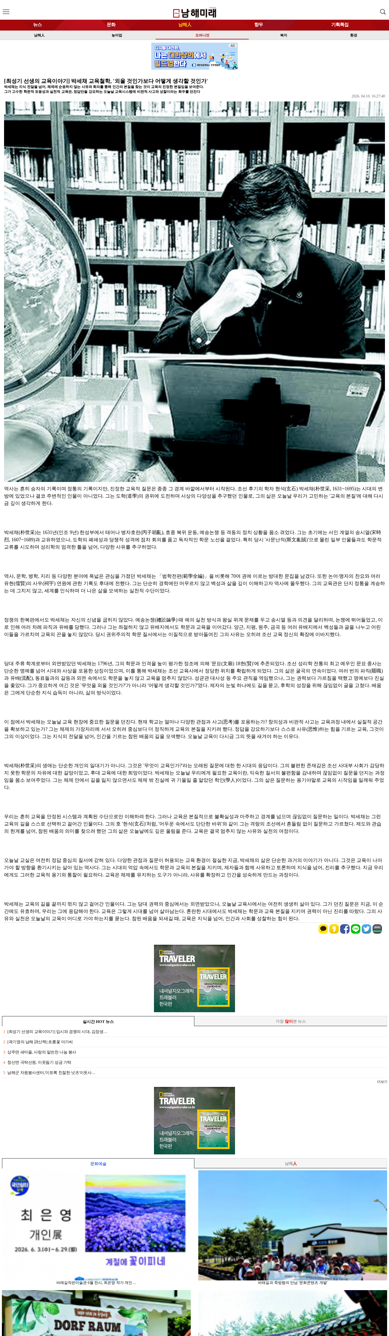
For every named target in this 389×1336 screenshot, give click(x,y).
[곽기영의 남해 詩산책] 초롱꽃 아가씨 (38, 1042)
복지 (283, 35)
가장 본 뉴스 (291, 1021)
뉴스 (37, 24)
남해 (291, 1163)
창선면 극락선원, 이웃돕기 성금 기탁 (37, 1062)
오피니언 (202, 35)
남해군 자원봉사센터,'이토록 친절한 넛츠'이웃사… (49, 1072)
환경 (353, 35)
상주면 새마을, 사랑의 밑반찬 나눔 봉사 (39, 1052)
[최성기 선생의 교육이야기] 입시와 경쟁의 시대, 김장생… (55, 1031)
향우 (258, 24)
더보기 (382, 1082)
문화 (111, 24)
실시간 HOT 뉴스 (98, 1021)
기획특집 (339, 24)
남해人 (184, 24)
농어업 (117, 35)
